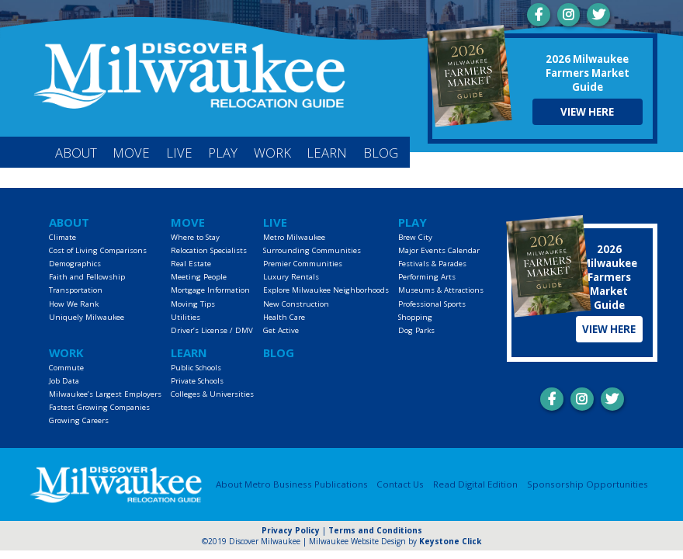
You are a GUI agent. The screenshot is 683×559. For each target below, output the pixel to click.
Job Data (64, 381)
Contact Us (400, 484)
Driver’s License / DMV (212, 330)
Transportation (75, 290)
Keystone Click (450, 541)
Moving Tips (193, 304)
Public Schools (196, 368)
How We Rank (74, 304)
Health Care (284, 317)
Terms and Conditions (375, 530)
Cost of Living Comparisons (98, 250)
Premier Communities (302, 264)
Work (272, 152)
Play (222, 152)
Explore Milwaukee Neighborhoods (326, 290)
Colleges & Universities (212, 394)
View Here (587, 112)
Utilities (185, 317)
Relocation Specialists (209, 250)
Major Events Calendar (439, 250)
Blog (380, 152)
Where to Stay (195, 237)
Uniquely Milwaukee (86, 317)
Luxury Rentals (291, 277)
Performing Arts (427, 277)
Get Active (281, 330)
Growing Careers (79, 420)
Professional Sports (432, 304)
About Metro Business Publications (292, 484)
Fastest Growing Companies (99, 407)
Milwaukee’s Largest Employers (105, 394)
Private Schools (197, 381)
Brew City (415, 237)
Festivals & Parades (432, 264)
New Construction (296, 304)
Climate (62, 237)
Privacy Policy (291, 530)
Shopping (415, 317)
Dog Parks (416, 330)
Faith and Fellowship (87, 277)
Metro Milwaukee (294, 237)
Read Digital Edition (475, 484)
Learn (327, 152)
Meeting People (199, 277)
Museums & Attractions (441, 290)
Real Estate (191, 264)
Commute (66, 368)
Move (131, 152)
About (76, 152)
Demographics (75, 264)
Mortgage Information (210, 290)
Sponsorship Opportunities (587, 484)
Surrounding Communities (312, 250)
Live (179, 152)
